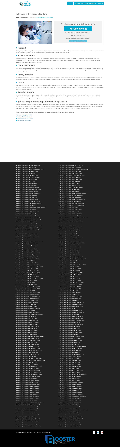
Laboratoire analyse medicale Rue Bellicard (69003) (69, 185)
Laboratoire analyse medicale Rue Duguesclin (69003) (27, 245)
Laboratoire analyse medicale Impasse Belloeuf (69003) (27, 187)
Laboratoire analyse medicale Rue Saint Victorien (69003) (27, 396)
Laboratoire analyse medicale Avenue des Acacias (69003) (71, 165)
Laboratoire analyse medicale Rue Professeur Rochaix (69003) (29, 374)
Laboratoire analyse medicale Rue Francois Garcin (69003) (28, 270)
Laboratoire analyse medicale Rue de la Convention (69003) (28, 227)
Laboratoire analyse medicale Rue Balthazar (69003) (26, 179)
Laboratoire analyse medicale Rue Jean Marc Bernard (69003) (28, 189)
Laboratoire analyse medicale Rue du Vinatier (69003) (70, 424)
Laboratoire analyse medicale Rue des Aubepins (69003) (70, 171)
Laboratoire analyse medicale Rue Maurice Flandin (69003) (28, 265)
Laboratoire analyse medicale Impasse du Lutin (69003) (70, 310)
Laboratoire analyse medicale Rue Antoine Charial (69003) (28, 217)
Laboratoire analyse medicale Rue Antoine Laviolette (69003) (71, 302)
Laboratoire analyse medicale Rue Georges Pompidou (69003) (29, 358)
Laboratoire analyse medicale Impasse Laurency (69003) (27, 302)
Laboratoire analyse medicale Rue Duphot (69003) (26, 247)
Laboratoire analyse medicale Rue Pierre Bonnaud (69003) (71, 195)
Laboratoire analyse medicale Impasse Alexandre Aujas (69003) (72, 175)
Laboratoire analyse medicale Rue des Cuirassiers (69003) (28, 231)
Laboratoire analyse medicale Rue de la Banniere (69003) (70, 179)
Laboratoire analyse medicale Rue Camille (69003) (26, 209)
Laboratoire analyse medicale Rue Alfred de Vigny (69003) (28, 418)
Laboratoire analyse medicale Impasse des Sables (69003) (71, 382)
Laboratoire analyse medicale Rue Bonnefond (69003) (70, 197)
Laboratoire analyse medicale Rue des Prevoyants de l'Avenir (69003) (30, 360)
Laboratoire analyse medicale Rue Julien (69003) (69, 290)
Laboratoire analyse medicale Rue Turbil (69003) (69, 408)
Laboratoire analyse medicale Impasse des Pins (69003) (27, 354)
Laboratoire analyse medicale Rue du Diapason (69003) (70, 239)
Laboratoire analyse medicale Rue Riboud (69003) (69, 368)
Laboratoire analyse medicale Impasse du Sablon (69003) (27, 384)
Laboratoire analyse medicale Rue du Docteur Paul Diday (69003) (29, 241)
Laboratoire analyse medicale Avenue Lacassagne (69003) (28, 296)
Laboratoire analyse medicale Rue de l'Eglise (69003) (27, 251)
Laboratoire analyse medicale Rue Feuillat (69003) (69, 261)
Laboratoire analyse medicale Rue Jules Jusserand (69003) (28, 292)
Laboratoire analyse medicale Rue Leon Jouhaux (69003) (70, 288)
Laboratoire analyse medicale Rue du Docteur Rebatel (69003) (29, 366)
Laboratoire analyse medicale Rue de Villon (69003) (69, 422)
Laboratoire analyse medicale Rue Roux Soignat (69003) (27, 380)
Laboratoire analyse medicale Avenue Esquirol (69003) (70, 253)
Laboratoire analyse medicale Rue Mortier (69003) (69, 334)
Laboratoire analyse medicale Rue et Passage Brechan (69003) (29, 203)
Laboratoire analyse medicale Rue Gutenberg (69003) (70, 280)
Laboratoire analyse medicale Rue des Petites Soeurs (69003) (29, 350)
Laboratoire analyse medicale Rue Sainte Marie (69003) (27, 398)
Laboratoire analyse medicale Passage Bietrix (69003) (27, 191)
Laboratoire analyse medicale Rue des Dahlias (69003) (27, 233)
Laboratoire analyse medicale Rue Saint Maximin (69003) (27, 392)
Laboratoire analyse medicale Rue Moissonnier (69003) (70, 326)
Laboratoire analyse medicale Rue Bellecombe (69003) (70, 183)
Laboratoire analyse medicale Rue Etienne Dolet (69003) (70, 241)
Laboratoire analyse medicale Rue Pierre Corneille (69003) (71, 227)
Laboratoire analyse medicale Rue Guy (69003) (25, 282)
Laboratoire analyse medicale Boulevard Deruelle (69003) (71, 237)
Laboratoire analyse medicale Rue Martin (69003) (26, 316)
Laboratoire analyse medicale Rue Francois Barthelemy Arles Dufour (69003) (74, 169)
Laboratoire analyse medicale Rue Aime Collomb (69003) (70, 223)
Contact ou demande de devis (78, 41)
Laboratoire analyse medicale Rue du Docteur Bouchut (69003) (72, 199)
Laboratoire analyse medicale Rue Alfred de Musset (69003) (71, 336)
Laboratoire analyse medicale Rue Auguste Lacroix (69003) (28, 298)
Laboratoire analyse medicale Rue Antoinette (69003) (70, 167)
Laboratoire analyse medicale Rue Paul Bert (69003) (69, 189)
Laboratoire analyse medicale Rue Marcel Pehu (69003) (27, 346)
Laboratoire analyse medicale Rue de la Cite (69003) (26, 221)
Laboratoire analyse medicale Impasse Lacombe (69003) (70, 296)
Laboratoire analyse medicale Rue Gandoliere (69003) (70, 268)
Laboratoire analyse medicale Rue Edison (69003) (69, 249)
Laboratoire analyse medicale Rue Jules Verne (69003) (70, 414)
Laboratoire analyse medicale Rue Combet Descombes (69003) (29, 225)
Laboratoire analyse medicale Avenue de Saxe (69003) (70, 398)
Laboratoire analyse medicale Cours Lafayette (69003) (70, 298)
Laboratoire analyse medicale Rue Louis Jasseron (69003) (28, 288)
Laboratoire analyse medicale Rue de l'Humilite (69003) (70, 286)
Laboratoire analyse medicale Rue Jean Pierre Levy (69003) (71, 304)
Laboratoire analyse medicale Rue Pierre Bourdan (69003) (28, 201)
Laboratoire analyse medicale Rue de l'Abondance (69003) (28, 165)
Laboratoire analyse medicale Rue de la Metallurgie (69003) (71, 318)
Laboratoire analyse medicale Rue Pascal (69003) (69, 344)
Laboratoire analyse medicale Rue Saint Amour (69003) (70, 384)
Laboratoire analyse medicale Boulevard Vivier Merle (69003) (28, 426)
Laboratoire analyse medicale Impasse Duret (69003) (70, 247)
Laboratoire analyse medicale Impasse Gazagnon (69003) (28, 272)
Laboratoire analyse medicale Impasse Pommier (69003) (70, 356)
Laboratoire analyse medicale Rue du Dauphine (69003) (27, 235)
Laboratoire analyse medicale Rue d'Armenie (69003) (27, 171)
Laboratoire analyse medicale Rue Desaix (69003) (26, 239)
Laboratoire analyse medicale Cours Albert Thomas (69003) (28, 406)
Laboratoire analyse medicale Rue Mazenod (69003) (26, 318)
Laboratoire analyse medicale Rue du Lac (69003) (69, 294)
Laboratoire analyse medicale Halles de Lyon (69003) (27, 284)
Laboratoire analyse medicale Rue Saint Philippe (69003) (70, 392)
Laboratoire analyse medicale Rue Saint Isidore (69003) (70, 388)
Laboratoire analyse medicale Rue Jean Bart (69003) (26, 183)
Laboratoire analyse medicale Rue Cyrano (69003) (69, 231)
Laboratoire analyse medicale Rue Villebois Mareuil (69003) (28, 420)
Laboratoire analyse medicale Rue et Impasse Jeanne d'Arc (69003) (30, 169)
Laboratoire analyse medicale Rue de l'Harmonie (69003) (70, 284)
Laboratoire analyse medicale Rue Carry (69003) (26, 213)
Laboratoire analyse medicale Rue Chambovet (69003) (27, 215)
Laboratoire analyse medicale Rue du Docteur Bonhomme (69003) (72, 193)
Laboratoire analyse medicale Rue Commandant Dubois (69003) (72, 243)
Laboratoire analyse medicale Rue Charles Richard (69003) (28, 370)
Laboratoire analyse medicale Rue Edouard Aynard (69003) (28, 177)
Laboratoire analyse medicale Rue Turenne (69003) (26, 410)
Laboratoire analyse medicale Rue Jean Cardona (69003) (27, 211)
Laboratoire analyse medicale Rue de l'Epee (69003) (69, 251)
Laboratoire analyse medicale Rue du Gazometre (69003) (70, 272)
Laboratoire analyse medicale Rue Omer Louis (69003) (70, 338)
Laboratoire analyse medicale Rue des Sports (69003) (70, 402)
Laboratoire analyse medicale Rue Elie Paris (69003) (69, 342)
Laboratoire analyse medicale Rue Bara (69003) (25, 181)
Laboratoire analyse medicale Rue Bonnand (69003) (26, 195)
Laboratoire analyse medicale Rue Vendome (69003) (69, 412)
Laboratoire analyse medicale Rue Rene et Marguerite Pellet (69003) (73, 346)
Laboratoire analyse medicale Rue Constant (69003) (69, 225)
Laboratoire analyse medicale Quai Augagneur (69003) (27, 175)
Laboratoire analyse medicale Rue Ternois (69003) (69, 404)
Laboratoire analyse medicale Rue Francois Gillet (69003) (27, 276)
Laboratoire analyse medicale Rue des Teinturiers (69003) (28, 404)
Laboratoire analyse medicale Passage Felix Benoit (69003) (71, 187)
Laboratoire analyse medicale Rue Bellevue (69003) (26, 185)
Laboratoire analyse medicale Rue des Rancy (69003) (70, 364)
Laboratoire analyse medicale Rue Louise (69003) (26, 310)
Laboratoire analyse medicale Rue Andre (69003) (26, 167)
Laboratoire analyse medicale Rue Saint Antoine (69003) (27, 386)
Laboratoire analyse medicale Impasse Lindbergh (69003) (71, 306)
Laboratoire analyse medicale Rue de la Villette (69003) (27, 422)
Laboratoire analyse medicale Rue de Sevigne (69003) (70, 400)
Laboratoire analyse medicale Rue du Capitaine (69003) (70, 209)
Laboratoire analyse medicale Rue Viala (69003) (25, 416)
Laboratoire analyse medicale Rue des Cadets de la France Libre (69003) (31, 207)
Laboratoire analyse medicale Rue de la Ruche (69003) (27, 382)
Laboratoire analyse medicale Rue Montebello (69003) (27, 332)
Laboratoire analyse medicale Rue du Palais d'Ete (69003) (70, 340)
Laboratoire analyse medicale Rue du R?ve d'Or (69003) (27, 368)
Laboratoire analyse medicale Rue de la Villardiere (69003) (71, 418)
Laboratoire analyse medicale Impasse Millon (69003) (27, 324)
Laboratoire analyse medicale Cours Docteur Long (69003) (28, 308)
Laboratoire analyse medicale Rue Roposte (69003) (26, 378)
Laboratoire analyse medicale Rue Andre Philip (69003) (27, 352)
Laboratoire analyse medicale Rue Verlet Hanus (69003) (27, 414)
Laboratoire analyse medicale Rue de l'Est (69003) (69, 255)
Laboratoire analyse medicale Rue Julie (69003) (25, 290)
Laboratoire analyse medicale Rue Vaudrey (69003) (26, 412)
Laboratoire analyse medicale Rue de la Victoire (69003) (70, 416)
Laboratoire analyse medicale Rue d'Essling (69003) (26, 255)
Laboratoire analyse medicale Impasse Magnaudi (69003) (27, 312)
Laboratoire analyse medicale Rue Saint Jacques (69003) (27, 390)
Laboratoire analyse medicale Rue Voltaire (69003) (69, 426)
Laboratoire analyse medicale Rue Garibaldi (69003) (69, 270)
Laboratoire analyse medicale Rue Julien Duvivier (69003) (27, 249)
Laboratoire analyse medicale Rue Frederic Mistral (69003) (71, 324)
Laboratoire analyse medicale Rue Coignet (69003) (26, 223)
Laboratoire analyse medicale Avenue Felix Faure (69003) (27, 259)
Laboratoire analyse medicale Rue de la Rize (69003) (69, 372)
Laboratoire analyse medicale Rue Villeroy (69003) (69, 420)
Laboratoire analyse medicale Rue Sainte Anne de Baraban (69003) (72, 396)
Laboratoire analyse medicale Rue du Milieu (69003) (69, 322)
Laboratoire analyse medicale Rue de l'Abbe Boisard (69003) (28, 193)
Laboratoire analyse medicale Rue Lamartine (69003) (27, 300)
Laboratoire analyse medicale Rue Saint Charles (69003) (70, 386)
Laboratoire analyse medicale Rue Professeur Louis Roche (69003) (72, 374)
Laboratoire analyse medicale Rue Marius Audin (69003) (70, 173)
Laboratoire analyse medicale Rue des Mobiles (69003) (27, 326)
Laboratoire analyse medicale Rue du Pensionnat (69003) (70, 348)
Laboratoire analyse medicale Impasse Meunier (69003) (27, 320)
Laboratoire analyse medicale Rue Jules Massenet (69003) (71, 316)
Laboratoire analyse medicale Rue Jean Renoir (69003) (70, 366)
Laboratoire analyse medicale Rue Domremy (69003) (27, 243)
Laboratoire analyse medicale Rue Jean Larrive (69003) (70, 300)
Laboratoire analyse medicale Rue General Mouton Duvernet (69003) (30, 336)
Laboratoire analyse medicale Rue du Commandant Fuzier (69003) (29, 266)
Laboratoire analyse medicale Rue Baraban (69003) (69, 181)
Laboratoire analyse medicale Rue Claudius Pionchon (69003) (71, 354)
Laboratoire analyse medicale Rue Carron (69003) (69, 211)
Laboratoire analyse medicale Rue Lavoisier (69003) (26, 304)
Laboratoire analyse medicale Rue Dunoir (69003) (69, 245)
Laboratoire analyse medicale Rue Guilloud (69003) (69, 278)
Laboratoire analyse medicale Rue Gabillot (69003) (69, 266)
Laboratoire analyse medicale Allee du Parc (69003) (26, 342)
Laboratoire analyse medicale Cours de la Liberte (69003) (27, 306)
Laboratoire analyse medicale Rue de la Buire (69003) (27, 205)
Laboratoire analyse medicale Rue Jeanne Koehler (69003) (28, 294)
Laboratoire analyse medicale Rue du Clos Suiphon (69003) (71, 221)
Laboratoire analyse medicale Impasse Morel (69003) (27, 334)
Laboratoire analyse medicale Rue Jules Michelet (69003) (27, 322)
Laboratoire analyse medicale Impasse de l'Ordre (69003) (28, 340)
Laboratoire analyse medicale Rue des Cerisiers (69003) (70, 213)
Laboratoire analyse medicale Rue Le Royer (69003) (69, 380)
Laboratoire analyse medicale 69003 (28, 17)
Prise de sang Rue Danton (24, 120)
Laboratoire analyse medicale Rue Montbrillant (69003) (70, 330)
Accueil (70, 3)
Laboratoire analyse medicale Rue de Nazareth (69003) (27, 338)
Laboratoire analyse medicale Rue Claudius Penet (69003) (28, 348)
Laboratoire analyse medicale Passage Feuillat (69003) (27, 263)
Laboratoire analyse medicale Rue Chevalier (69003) (69, 219)
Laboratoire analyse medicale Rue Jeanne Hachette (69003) (71, 282)
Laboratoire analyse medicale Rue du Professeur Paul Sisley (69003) (30, 402)
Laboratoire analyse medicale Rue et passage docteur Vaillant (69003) (73, 410)
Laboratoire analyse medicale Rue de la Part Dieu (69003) (27, 344)
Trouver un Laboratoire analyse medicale (85, 3)
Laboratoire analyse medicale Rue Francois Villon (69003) (27, 424)
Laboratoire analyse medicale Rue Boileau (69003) (69, 191)
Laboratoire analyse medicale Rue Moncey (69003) (69, 328)
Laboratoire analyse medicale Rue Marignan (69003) (69, 314)
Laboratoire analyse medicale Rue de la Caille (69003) (70, 207)
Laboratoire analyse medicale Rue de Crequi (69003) (69, 229)
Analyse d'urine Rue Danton (24, 117)
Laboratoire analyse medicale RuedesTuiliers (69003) (27, 408)
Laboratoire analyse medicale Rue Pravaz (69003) (69, 358)
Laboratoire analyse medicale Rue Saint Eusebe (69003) (27, 388)
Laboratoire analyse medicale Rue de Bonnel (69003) (27, 199)
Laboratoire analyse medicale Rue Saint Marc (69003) (70, 390)
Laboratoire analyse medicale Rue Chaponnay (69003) (70, 215)
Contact (100, 3)
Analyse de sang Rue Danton (24, 115)
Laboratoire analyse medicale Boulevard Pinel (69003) (70, 352)
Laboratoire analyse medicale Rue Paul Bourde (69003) (70, 201)
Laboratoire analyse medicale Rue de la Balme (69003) (70, 177)
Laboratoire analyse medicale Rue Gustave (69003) (26, 280)
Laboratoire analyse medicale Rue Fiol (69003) (68, 263)
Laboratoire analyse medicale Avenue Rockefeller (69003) (28, 376)
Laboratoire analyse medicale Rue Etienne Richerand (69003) (28, 372)
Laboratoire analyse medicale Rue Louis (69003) (69, 308)
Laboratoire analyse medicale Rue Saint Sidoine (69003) (27, 394)
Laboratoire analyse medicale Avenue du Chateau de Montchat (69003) (73, 217)
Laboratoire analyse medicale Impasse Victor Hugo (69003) (28, 286)
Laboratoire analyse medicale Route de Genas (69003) (70, 274)
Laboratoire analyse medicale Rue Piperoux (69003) (26, 356)
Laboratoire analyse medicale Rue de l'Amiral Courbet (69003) (28, 229)
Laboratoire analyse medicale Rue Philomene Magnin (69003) (71, 312)
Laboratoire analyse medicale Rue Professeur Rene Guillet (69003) (29, 278)
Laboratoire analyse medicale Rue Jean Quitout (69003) (70, 360)
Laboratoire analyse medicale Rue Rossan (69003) (69, 378)
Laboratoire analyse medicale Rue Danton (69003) (69, 233)
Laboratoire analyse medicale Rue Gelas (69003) (26, 274)
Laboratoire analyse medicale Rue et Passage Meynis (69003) (71, 320)
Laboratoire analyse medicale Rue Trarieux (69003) (69, 406)
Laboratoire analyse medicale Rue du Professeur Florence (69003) (72, 265)
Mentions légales (47, 432)
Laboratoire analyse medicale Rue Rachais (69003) (69, 362)
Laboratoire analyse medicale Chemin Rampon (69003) (27, 364)
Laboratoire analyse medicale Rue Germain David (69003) (27, 237)
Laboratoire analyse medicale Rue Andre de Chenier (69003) (28, 219)
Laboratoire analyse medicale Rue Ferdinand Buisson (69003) (71, 205)
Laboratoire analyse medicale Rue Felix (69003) (25, 261)
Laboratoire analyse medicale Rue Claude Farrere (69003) (71, 257)
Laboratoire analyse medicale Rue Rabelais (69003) (26, 362)
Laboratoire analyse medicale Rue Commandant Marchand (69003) (29, 314)
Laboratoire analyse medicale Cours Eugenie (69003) (27, 257)
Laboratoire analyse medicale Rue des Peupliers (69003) (70, 350)
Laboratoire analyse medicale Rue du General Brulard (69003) (71, 203)
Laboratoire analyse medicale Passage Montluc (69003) (70, 332)
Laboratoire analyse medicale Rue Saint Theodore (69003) (71, 394)
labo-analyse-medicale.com (26, 432)
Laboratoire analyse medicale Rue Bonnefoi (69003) (26, 197)
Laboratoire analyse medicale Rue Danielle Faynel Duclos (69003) (72, 259)
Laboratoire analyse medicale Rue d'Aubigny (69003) (26, 173)
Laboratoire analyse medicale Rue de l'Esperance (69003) (28, 253)
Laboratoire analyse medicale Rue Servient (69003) (26, 400)
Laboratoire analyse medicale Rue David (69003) (69, 235)
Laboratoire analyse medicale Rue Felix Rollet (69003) (70, 376)
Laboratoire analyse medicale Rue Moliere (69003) (26, 328)
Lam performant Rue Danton (25, 118)
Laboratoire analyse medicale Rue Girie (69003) (68, 276)
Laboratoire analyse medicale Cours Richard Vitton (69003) (71, 370)
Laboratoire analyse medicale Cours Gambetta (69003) (27, 268)
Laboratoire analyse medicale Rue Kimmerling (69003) (70, 292)
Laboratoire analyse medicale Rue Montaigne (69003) (27, 330)
